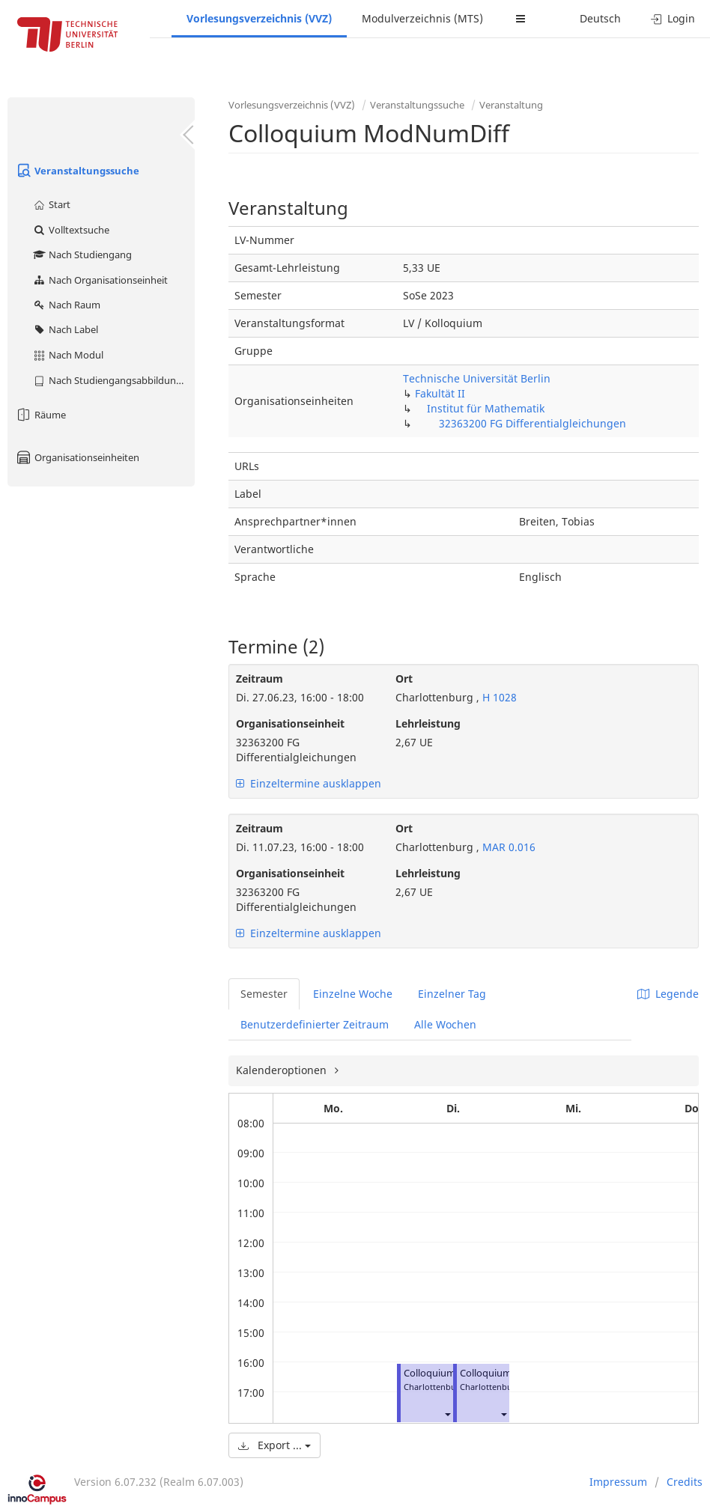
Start (51, 204)
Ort (404, 678)
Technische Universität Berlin (476, 378)
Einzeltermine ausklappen (308, 783)
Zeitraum (259, 678)
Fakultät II (440, 393)
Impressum (618, 1482)
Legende (668, 994)
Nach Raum (66, 304)
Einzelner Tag (452, 994)
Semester (264, 994)
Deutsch (600, 18)
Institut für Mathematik (485, 408)
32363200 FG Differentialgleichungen (532, 423)
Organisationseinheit (290, 723)
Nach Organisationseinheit (100, 280)
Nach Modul (67, 355)
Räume (40, 414)
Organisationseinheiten (77, 457)
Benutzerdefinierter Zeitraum (314, 1024)
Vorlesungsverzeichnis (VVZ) (259, 18)
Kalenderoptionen (283, 1070)
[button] (447, 1413)
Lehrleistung (428, 723)
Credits (685, 1482)
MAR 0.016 (507, 847)
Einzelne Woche (352, 994)
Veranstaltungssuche (77, 170)
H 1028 (498, 697)
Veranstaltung (511, 105)
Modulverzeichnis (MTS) (422, 18)
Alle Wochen (445, 1024)
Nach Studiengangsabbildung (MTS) (113, 380)
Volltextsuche (70, 230)
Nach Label (65, 329)
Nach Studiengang (82, 254)
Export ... (274, 1445)
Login (673, 18)
